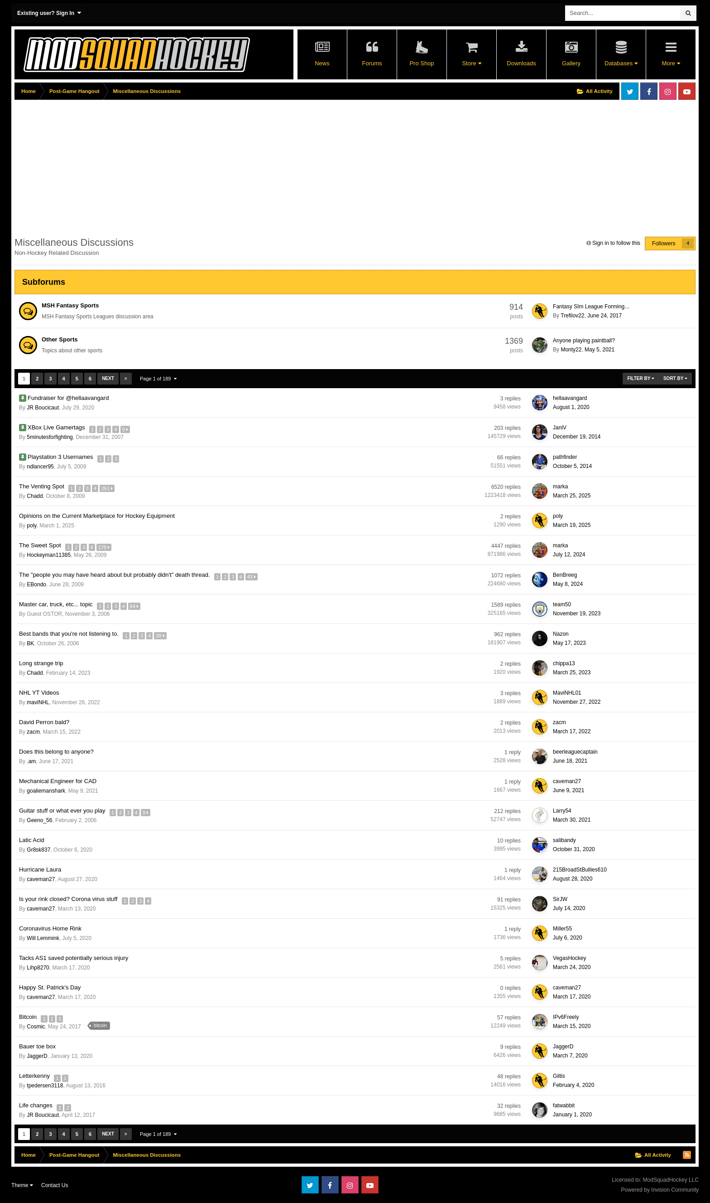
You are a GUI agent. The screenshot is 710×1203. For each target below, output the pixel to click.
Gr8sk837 (38, 850)
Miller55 (562, 928)
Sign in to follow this (616, 243)
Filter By (640, 378)
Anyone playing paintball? (584, 340)
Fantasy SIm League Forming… (591, 306)
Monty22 (571, 349)
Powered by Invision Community (660, 1190)
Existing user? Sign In (49, 13)
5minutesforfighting (49, 437)
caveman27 (567, 781)
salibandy (564, 840)
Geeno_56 (39, 820)
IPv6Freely (566, 1017)
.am (31, 761)
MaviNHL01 (567, 693)
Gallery (571, 63)
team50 (562, 604)
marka (560, 486)
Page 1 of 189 (158, 378)
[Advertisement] (179, 166)
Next (108, 378)
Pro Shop (421, 63)
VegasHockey (569, 958)
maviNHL (38, 702)
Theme (22, 1185)
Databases (621, 63)
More (671, 63)
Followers (663, 243)
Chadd (35, 496)
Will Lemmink (43, 938)
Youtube (687, 91)
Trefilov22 (572, 315)
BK (30, 643)
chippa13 (564, 663)
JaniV (559, 427)
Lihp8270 (38, 967)
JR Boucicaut (43, 407)
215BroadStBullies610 (580, 870)
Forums (372, 63)
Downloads (521, 63)
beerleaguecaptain (575, 752)
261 (109, 486)
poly (31, 525)
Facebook (648, 91)
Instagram (667, 91)
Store (471, 63)
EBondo (36, 584)
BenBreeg (565, 575)
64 (136, 604)
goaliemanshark (46, 791)
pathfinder (565, 457)
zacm (33, 732)
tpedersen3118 (45, 1085)
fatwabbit (564, 1105)
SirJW (560, 899)
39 (162, 634)
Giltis (559, 1076)
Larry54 (562, 811)
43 (253, 575)
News (322, 63)
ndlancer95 (40, 466)
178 (105, 545)
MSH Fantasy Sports (70, 305)
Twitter (629, 91)
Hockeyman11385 (49, 555)
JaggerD (37, 1056)
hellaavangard (570, 398)
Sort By (675, 378)
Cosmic (36, 1026)
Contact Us (54, 1185)
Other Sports (59, 339)
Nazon (561, 634)
